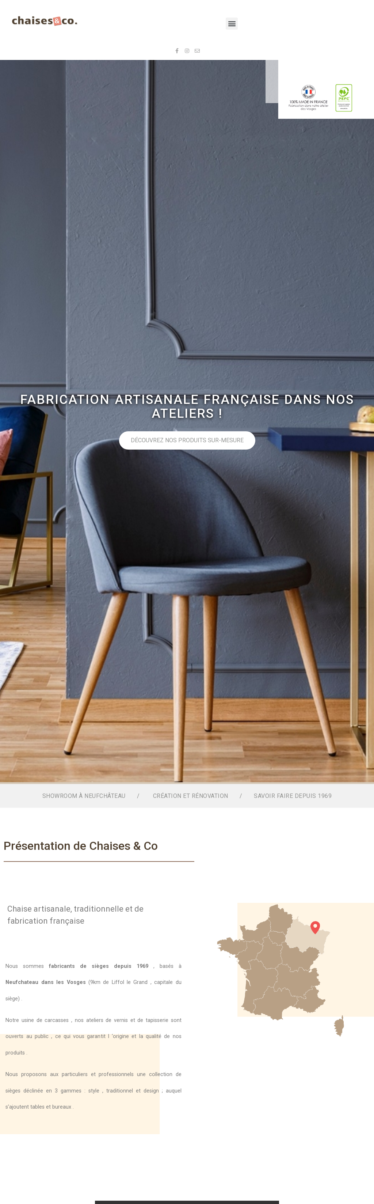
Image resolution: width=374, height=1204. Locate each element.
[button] (232, 24)
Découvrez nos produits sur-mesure (249, 440)
